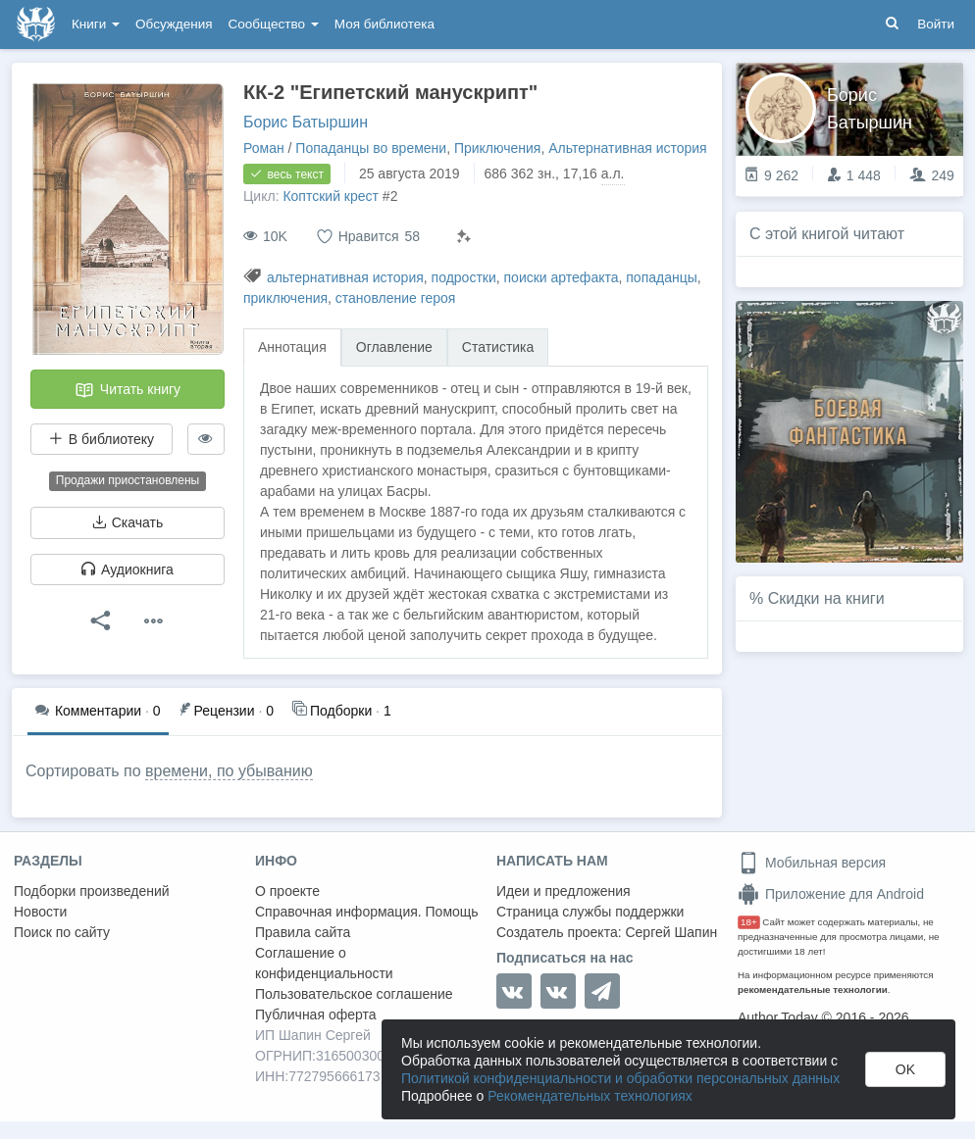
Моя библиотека (384, 24)
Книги (96, 24)
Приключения (497, 148)
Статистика (498, 347)
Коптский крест (330, 196)
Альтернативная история (627, 148)
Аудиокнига (127, 569)
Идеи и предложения (563, 891)
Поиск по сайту (62, 932)
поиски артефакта (561, 277)
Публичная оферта (316, 1014)
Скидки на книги (826, 598)
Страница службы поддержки (590, 911)
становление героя (395, 298)
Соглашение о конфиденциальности (324, 963)
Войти (935, 24)
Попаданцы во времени (370, 148)
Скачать (127, 522)
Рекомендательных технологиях (590, 1096)
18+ (749, 921)
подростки (464, 277)
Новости (40, 911)
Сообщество (274, 24)
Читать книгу (127, 390)
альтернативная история (345, 277)
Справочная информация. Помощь (367, 911)
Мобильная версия (812, 862)
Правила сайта (302, 932)
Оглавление (394, 347)
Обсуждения (173, 24)
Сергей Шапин (671, 932)
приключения (285, 298)
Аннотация (292, 347)
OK (905, 1069)
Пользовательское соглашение (354, 994)
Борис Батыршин (305, 122)
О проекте (287, 891)
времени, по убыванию (229, 771)
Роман (263, 148)
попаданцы (661, 277)
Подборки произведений (92, 891)
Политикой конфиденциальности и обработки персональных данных (620, 1078)
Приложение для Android (831, 894)
